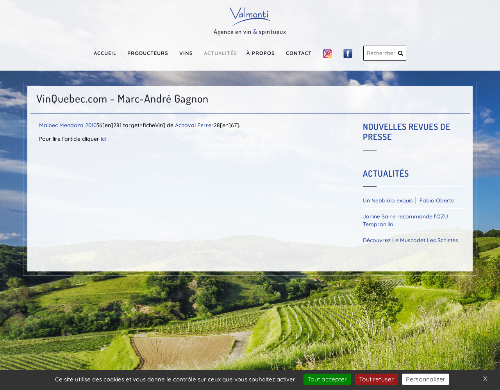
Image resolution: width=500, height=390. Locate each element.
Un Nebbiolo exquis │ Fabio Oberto (409, 200)
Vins (186, 53)
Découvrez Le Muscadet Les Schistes (410, 240)
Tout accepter (327, 379)
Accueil (105, 53)
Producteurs (147, 53)
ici (103, 138)
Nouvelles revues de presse (406, 131)
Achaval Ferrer (194, 125)
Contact (299, 53)
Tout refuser (376, 379)
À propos (260, 53)
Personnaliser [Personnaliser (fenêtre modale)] (425, 379)
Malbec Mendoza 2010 (67, 125)
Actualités (220, 53)
